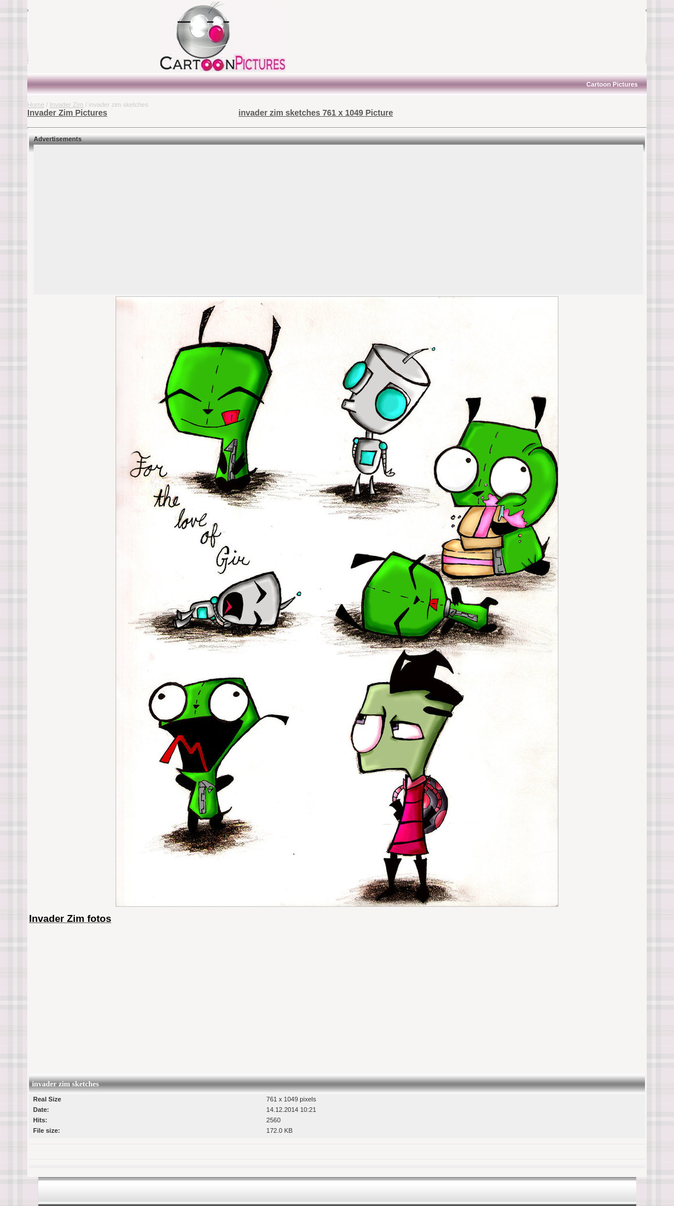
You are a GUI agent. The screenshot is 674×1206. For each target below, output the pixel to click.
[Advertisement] (100, 36)
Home (35, 104)
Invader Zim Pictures (67, 112)
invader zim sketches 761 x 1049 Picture (316, 112)
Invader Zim (67, 104)
